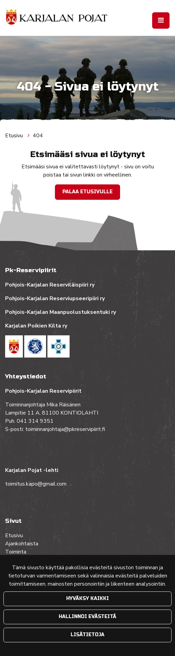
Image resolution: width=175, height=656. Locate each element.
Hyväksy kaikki (87, 598)
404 (38, 135)
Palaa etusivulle (87, 192)
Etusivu (14, 135)
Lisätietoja (87, 635)
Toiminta (16, 552)
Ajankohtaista (21, 543)
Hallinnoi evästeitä (87, 616)
